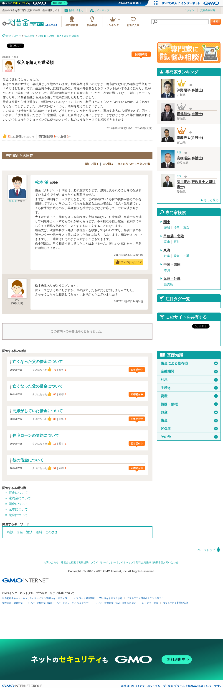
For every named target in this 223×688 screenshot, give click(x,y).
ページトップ (206, 550)
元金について (18, 515)
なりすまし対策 (150, 603)
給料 (39, 532)
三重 (186, 256)
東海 (166, 250)
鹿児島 (168, 284)
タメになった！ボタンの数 (133, 164)
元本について (18, 509)
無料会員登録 (207, 10)
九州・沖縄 (171, 279)
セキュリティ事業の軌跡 (175, 602)
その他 (189, 437)
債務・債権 (189, 404)
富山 (167, 241)
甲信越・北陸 (173, 236)
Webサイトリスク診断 (110, 598)
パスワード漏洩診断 (84, 598)
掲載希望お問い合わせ (165, 562)
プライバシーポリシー (103, 562)
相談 (10, 532)
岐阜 (167, 256)
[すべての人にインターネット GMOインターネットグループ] (191, 3)
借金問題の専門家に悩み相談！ (189, 52)
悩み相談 (92, 25)
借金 (20, 532)
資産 (189, 396)
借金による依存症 (189, 363)
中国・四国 (171, 264)
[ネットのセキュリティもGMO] (35, 3)
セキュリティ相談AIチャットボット (145, 598)
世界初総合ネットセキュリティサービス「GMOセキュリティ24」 (35, 598)
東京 (186, 227)
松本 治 (13, 200)
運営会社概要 (68, 562)
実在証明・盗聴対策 (12, 603)
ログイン (189, 10)
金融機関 (189, 371)
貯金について (18, 492)
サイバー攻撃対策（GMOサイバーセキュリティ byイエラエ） (59, 603)
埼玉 (177, 227)
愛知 (177, 256)
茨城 (167, 227)
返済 (29, 532)
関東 (166, 222)
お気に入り (133, 25)
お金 (189, 412)
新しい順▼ (92, 164)
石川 (177, 241)
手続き (189, 388)
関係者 (189, 428)
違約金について (20, 498)
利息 (189, 379)
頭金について (18, 504)
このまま (51, 532)
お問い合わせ (76, 10)
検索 (215, 21)
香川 (167, 270)
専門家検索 (72, 25)
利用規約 (84, 562)
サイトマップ (101, 10)
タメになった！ (131, 262)
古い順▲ (108, 164)
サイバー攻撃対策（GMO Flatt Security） (116, 603)
